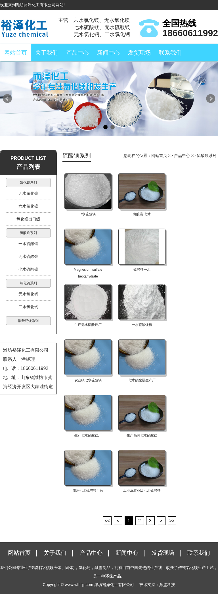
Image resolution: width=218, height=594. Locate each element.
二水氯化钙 (28, 307)
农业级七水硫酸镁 (88, 380)
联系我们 (170, 52)
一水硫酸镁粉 (142, 325)
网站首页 (15, 52)
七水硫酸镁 (28, 269)
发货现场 (139, 52)
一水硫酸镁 (28, 243)
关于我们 (46, 52)
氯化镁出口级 (28, 219)
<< (107, 520)
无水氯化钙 (28, 294)
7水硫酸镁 (88, 214)
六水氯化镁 (28, 206)
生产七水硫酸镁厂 (88, 435)
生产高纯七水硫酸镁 (142, 435)
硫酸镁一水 (141, 270)
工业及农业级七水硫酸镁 (142, 490)
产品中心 (77, 52)
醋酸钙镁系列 (28, 321)
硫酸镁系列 (28, 233)
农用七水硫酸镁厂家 (88, 490)
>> (172, 520)
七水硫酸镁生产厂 (142, 380)
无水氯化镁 (28, 193)
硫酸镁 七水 (142, 214)
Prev (7, 98)
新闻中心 (108, 52)
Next (210, 98)
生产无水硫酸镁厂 (88, 325)
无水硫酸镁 (28, 256)
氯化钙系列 (28, 283)
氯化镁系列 (28, 183)
